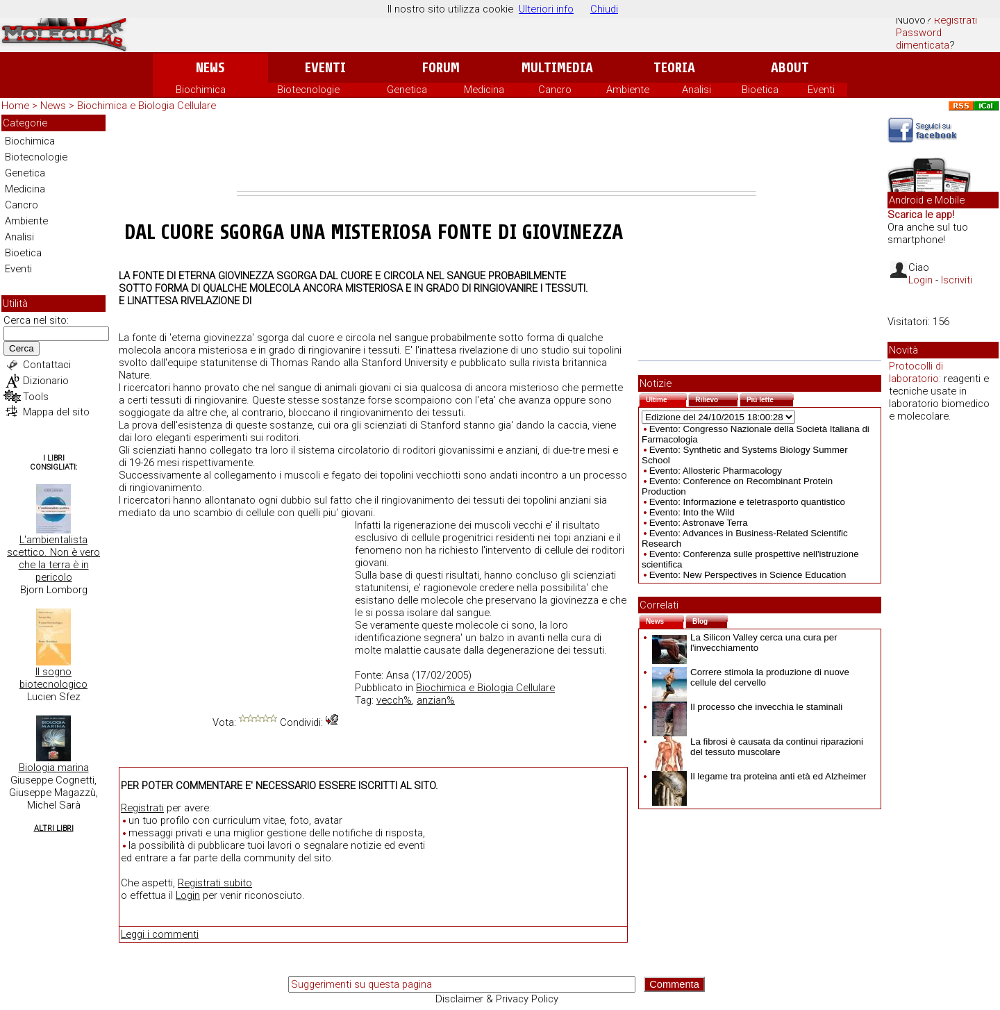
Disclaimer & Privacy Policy (496, 999)
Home (15, 105)
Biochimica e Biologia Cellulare (146, 105)
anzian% (436, 700)
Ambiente (627, 89)
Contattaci (47, 364)
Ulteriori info (546, 9)
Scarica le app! (921, 214)
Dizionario (46, 380)
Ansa (397, 675)
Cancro (555, 89)
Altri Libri (54, 828)
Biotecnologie (308, 89)
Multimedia (557, 68)
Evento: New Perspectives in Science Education (748, 575)
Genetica (407, 89)
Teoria (674, 68)
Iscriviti (956, 280)
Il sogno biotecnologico (53, 677)
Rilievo (716, 398)
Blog (710, 620)
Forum (441, 68)
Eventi (325, 68)
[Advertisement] (496, 153)
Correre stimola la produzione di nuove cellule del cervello (750, 677)
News (210, 68)
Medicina (484, 89)
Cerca (21, 348)
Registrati (955, 20)
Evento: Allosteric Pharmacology (715, 470)
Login (188, 895)
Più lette (770, 398)
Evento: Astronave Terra (698, 523)
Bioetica (760, 89)
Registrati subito (215, 883)
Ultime (666, 398)
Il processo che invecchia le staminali (747, 707)
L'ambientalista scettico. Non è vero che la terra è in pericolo (53, 558)
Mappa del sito (56, 412)
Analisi (696, 89)
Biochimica (201, 89)
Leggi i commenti (160, 934)
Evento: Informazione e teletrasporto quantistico (747, 502)
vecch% (394, 700)
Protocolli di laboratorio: (916, 372)
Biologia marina (54, 767)
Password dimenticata (922, 38)
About (790, 68)
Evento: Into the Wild (692, 512)
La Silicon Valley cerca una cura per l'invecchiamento (745, 642)
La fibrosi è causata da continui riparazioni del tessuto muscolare (757, 746)
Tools (36, 396)
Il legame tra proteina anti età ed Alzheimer (759, 776)
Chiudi (604, 9)
